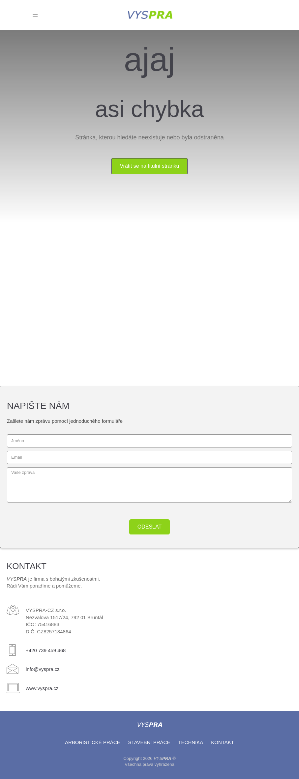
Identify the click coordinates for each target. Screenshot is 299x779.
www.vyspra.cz (42, 688)
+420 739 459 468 (46, 650)
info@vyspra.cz (43, 669)
